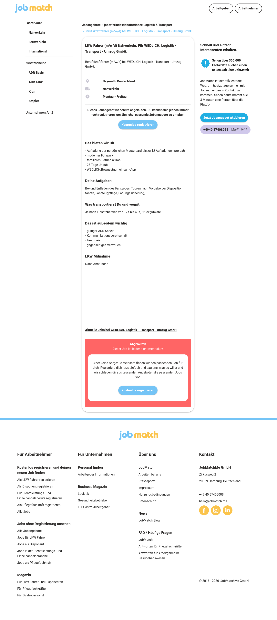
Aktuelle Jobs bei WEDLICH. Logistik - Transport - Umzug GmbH (131, 330)
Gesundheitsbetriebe (92, 500)
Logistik (83, 494)
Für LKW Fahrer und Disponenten (40, 582)
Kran (32, 91)
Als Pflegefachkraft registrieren (38, 505)
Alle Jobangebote (29, 531)
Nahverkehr (37, 32)
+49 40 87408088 (211, 494)
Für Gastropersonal (30, 595)
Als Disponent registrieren (35, 486)
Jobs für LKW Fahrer (31, 537)
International (38, 51)
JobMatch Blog (149, 520)
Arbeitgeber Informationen (96, 474)
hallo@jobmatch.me (213, 501)
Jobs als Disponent (30, 544)
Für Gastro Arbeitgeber (93, 507)
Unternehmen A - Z (39, 112)
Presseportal (147, 481)
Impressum (146, 488)
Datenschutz (147, 501)
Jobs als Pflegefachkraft (34, 563)
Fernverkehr (37, 42)
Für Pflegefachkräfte (31, 589)
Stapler (34, 101)
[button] (49, 32)
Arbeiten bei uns (149, 474)
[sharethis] (204, 510)
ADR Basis (36, 73)
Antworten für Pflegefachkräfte (160, 546)
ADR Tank (36, 82)
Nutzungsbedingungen (154, 494)
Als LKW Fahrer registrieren (36, 480)
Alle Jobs (23, 511)
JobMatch (145, 540)
